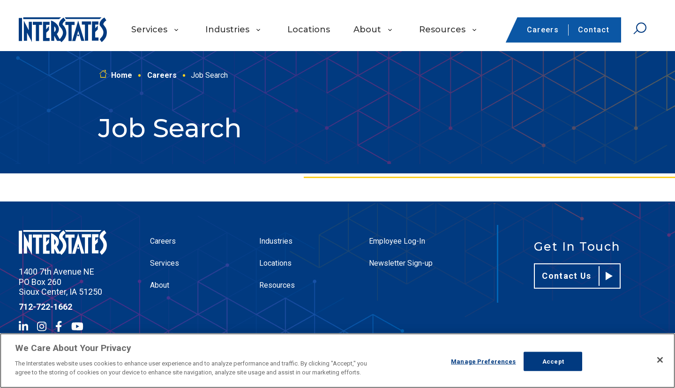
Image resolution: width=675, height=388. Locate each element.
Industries (227, 29)
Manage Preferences (483, 361)
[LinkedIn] (23, 326)
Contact (593, 29)
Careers (543, 29)
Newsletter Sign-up (401, 263)
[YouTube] (77, 326)
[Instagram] (41, 326)
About (367, 29)
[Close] (660, 360)
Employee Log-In (397, 241)
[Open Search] (640, 29)
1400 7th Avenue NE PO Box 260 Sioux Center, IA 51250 (60, 282)
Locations (308, 29)
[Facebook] (58, 326)
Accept (553, 361)
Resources (442, 29)
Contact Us (577, 276)
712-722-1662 (45, 307)
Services (149, 29)
